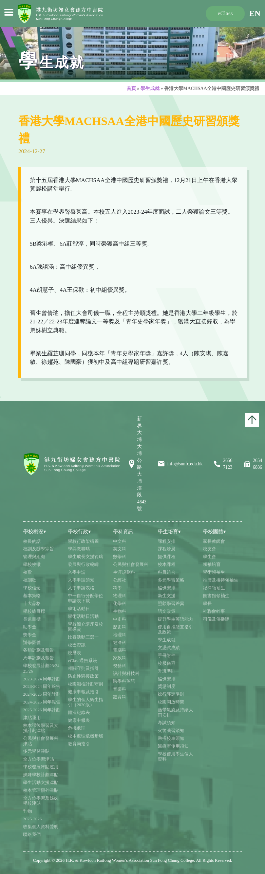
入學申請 (77, 572)
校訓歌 (29, 580)
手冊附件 (166, 655)
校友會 (209, 549)
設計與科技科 (126, 673)
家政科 (119, 658)
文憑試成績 (169, 647)
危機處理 (77, 728)
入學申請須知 (81, 580)
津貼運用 (32, 717)
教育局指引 (79, 744)
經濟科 (119, 642)
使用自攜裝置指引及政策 (175, 630)
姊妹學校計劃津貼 (40, 774)
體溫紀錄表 (79, 712)
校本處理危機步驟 (85, 736)
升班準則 (166, 671)
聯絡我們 (32, 834)
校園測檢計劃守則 (85, 684)
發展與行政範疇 (83, 564)
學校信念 (32, 588)
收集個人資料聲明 (40, 826)
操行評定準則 (171, 694)
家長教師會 (214, 541)
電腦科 (119, 650)
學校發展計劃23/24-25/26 (42, 668)
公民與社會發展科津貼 (40, 741)
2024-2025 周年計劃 (41, 694)
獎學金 (29, 634)
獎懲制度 (166, 686)
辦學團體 (32, 642)
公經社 (119, 580)
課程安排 (166, 541)
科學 (117, 588)
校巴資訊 (77, 645)
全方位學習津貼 (38, 759)
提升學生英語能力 (175, 619)
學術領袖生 (214, 572)
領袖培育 (212, 564)
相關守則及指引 (83, 668)
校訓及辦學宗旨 (38, 549)
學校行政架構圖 (83, 541)
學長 (207, 603)
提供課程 (166, 556)
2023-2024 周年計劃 (41, 679)
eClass (225, 13)
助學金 (29, 627)
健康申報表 (79, 720)
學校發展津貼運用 (40, 767)
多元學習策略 (171, 580)
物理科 (119, 595)
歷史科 (119, 627)
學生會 (209, 556)
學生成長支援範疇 (85, 556)
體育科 (119, 697)
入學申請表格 (81, 588)
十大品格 (32, 603)
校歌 (27, 572)
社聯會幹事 (214, 611)
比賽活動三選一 (83, 637)
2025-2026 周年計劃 (41, 710)
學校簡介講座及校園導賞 (85, 627)
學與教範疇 (79, 549)
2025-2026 (32, 819)
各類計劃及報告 (38, 650)
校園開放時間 (171, 702)
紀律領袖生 (214, 588)
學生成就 (149, 88)
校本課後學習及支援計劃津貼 (40, 728)
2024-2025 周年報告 (41, 702)
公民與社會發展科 (130, 564)
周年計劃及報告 (38, 658)
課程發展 (166, 549)
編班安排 (166, 588)
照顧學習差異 (171, 603)
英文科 (119, 549)
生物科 (119, 611)
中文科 (119, 541)
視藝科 (119, 665)
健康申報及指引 (83, 692)
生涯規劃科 (124, 572)
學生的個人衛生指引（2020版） (85, 702)
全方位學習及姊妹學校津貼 (40, 801)
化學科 (119, 603)
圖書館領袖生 (216, 595)
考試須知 (166, 722)
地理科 (119, 634)
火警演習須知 (171, 730)
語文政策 (166, 611)
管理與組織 (34, 556)
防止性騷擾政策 (83, 676)
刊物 (27, 811)
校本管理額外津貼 (40, 790)
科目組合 (166, 572)
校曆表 (74, 652)
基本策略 (32, 595)
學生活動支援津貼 (40, 782)
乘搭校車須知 (171, 738)
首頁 (131, 88)
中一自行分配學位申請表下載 (85, 598)
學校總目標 (34, 611)
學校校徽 (32, 564)
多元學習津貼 (36, 751)
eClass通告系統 (82, 660)
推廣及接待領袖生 (220, 580)
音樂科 (119, 689)
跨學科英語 (124, 681)
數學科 (119, 556)
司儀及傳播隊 (216, 619)
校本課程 (166, 564)
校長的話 (32, 541)
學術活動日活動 (83, 616)
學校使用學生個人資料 (175, 757)
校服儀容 (166, 663)
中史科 (119, 619)
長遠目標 (32, 619)
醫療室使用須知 (173, 746)
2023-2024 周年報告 (41, 686)
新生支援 (166, 595)
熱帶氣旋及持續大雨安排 (175, 712)
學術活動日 (79, 608)
